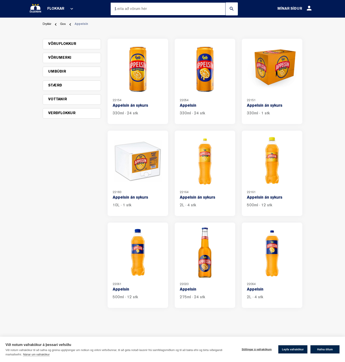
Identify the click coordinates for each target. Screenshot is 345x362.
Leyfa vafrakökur (293, 349)
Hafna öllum (325, 349)
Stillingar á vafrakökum (257, 349)
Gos (63, 24)
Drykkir (47, 24)
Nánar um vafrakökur (36, 354)
